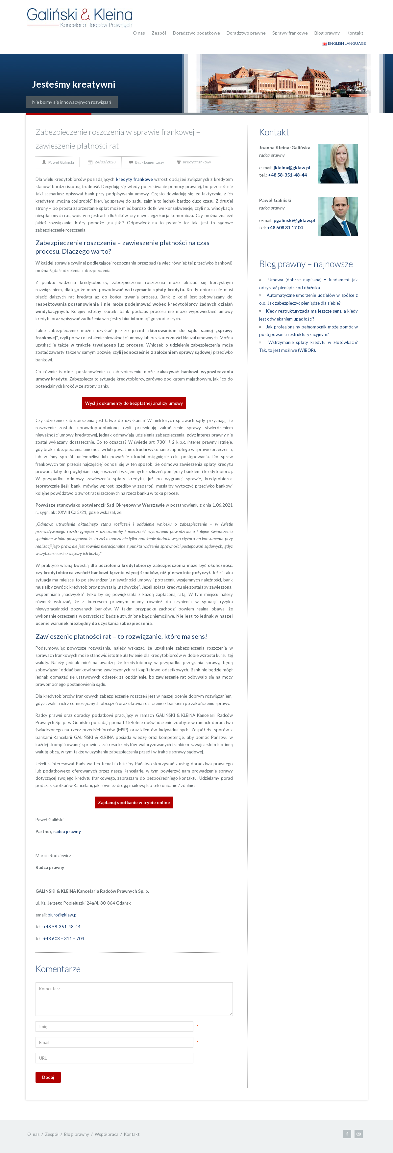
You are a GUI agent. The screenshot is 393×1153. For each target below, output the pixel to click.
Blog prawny (327, 33)
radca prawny (67, 831)
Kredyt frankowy (197, 162)
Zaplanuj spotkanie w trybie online (134, 802)
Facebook (347, 1134)
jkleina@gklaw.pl (292, 167)
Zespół (159, 33)
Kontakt (354, 33)
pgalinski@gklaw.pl (294, 220)
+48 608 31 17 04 (285, 227)
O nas (139, 33)
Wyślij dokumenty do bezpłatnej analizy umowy (134, 403)
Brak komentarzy (149, 162)
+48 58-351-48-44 (62, 926)
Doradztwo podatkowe (196, 33)
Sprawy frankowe (290, 33)
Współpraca (106, 1134)
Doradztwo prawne (246, 33)
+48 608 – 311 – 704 (63, 938)
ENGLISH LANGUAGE (344, 43)
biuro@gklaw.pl (63, 914)
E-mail (359, 1134)
